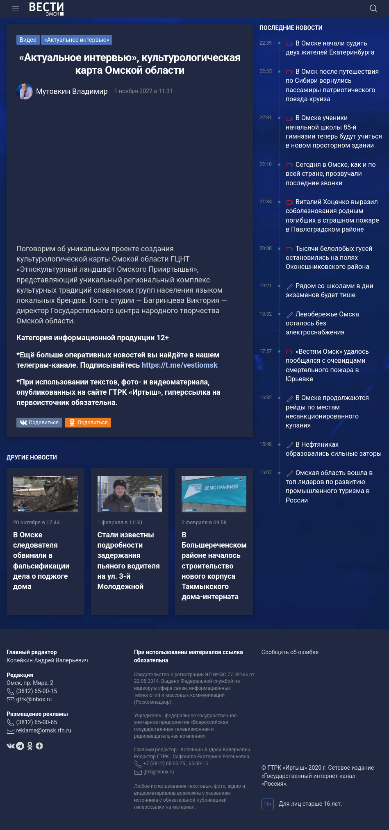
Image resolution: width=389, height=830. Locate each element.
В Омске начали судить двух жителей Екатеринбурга (330, 47)
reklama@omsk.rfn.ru (43, 730)
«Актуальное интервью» (76, 39)
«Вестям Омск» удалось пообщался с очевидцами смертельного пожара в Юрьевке (327, 365)
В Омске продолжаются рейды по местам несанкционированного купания (327, 411)
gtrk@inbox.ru (34, 699)
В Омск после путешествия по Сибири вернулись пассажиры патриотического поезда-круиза (332, 85)
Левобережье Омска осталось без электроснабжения (322, 323)
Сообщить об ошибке (290, 652)
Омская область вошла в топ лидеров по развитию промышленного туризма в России (329, 486)
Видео (28, 39)
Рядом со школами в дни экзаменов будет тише (329, 290)
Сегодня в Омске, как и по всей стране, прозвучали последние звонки (331, 174)
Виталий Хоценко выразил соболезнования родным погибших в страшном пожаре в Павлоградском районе (332, 215)
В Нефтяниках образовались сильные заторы (334, 449)
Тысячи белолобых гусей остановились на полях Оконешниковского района (329, 258)
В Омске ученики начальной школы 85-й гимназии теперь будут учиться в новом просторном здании (334, 131)
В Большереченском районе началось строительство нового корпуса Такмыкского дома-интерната (214, 565)
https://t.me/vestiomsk (180, 365)
